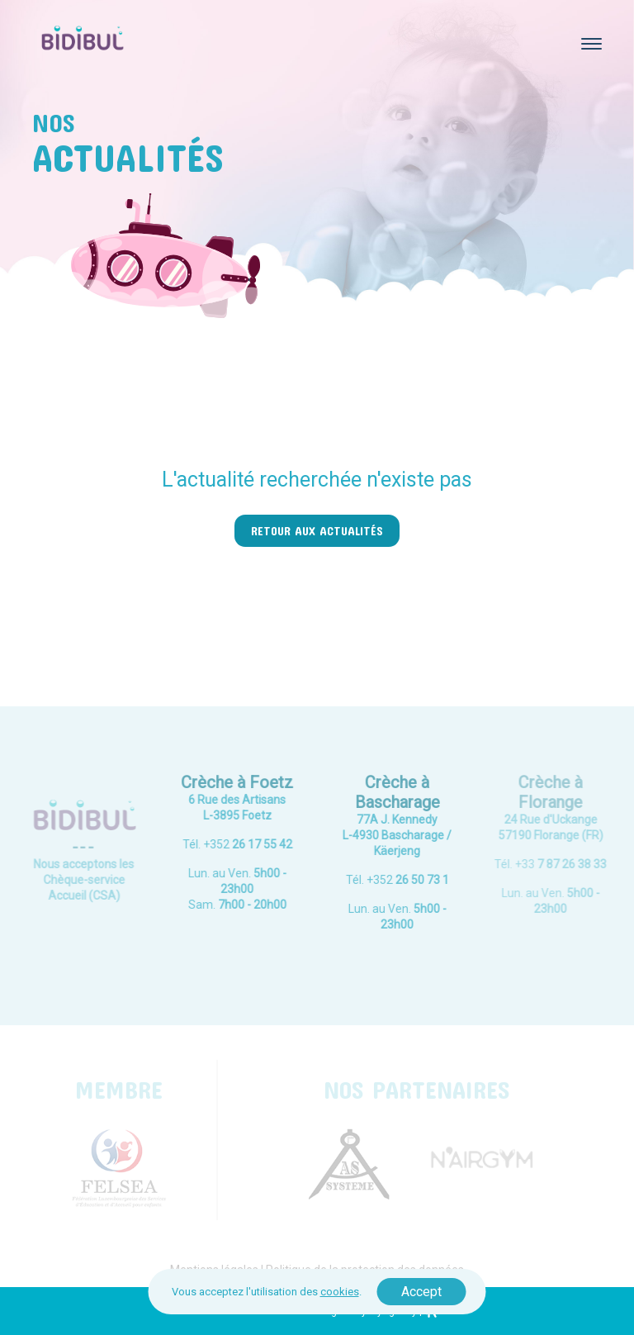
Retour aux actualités (317, 531)
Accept (421, 1291)
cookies (339, 1291)
